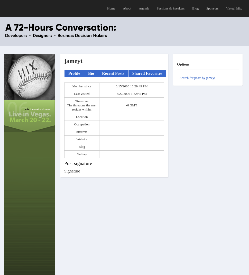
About (127, 8)
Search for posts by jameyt (197, 78)
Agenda (144, 8)
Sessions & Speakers (171, 8)
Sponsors (212, 8)
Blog (195, 8)
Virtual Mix (234, 8)
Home (111, 8)
